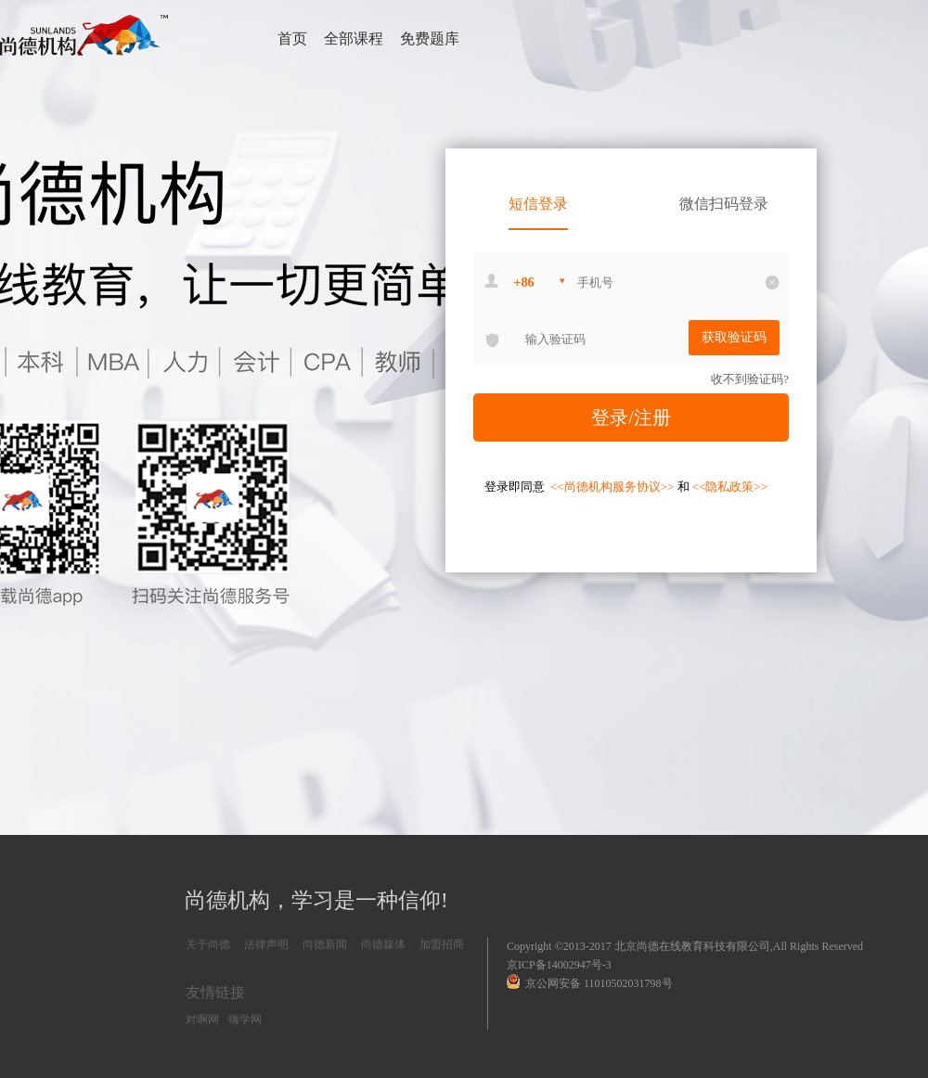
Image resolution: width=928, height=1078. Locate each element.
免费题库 (429, 38)
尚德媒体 (383, 944)
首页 (292, 38)
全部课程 (353, 38)
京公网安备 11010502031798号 (590, 982)
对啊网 (202, 1019)
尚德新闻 (325, 944)
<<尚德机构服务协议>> (613, 487)
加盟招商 (441, 944)
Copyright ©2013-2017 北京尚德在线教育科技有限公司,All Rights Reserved (685, 946)
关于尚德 (208, 944)
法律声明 (266, 944)
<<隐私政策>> (729, 487)
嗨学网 (245, 1019)
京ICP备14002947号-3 (559, 964)
